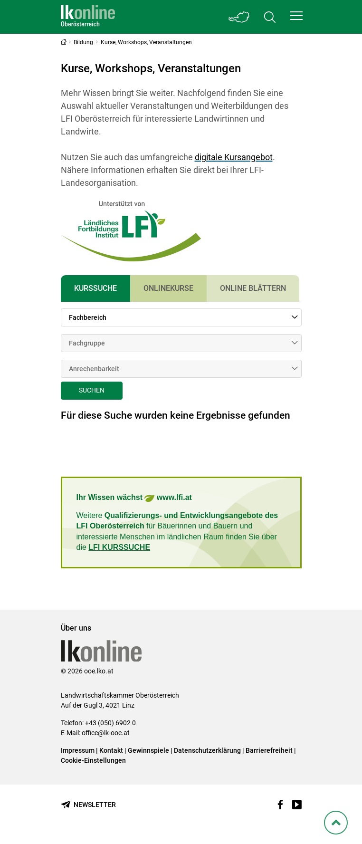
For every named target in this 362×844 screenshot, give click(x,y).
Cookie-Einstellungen (93, 760)
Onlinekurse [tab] (168, 288)
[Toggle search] (270, 17)
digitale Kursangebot (234, 157)
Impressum (78, 750)
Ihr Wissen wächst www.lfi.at (134, 498)
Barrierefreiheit (269, 750)
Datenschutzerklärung (207, 750)
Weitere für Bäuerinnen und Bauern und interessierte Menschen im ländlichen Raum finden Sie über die (177, 531)
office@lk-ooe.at (106, 733)
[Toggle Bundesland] (239, 17)
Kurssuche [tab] (95, 288)
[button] (296, 15)
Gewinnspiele (148, 750)
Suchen (92, 390)
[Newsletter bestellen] (88, 805)
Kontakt (111, 750)
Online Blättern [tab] (253, 288)
